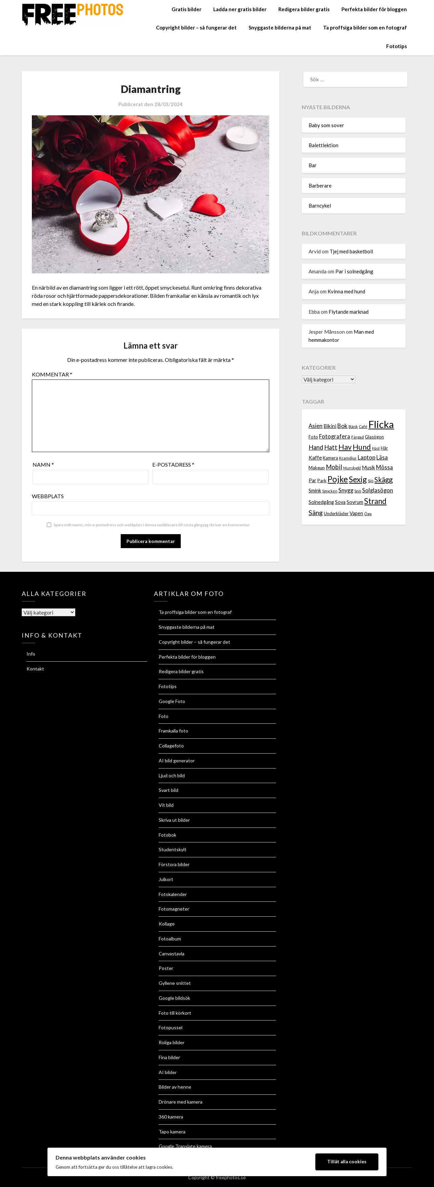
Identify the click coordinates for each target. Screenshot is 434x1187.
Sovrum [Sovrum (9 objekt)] (355, 502)
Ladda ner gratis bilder (240, 9)
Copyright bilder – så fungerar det (196, 27)
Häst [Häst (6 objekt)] (376, 448)
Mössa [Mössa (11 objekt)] (384, 467)
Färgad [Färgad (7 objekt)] (357, 437)
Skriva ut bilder (174, 820)
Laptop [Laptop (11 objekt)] (366, 457)
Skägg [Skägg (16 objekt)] (383, 479)
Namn (43, 464)
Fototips (396, 46)
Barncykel (320, 205)
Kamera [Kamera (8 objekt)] (330, 458)
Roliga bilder (171, 1042)
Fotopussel (170, 1027)
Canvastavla (171, 953)
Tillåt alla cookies (347, 1161)
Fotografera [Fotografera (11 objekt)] (334, 436)
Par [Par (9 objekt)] (312, 480)
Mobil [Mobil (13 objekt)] (334, 467)
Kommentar (52, 374)
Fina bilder (169, 1057)
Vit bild (166, 805)
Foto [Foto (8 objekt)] (313, 437)
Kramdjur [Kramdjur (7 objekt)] (348, 458)
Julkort (166, 879)
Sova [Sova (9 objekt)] (340, 502)
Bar (313, 165)
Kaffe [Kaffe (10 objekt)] (315, 457)
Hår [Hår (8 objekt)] (384, 448)
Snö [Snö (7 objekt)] (357, 490)
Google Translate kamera (185, 1146)
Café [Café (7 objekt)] (363, 426)
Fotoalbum (170, 938)
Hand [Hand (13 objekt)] (316, 447)
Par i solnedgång (354, 271)
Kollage (167, 924)
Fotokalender (173, 894)
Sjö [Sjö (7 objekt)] (370, 480)
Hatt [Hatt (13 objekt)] (330, 447)
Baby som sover (326, 125)
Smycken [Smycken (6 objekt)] (329, 491)
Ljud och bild (172, 775)
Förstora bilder (174, 864)
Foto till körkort (175, 1013)
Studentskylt (172, 849)
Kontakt (35, 669)
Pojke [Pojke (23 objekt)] (338, 479)
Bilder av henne (175, 1087)
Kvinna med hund (346, 291)
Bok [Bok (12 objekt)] (342, 425)
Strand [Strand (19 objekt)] (375, 501)
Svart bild (168, 790)
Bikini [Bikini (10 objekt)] (329, 426)
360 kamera (171, 1117)
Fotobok (167, 835)
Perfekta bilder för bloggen (374, 9)
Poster (166, 968)
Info (30, 654)
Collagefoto (171, 745)
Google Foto (172, 701)
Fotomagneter (174, 909)
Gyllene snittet (175, 983)
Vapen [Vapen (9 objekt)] (356, 513)
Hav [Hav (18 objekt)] (345, 447)
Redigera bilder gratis (304, 9)
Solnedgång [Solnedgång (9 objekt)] (321, 502)
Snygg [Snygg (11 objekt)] (345, 490)
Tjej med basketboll (351, 251)
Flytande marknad (349, 312)
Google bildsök (174, 998)
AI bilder (168, 1072)
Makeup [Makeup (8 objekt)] (317, 467)
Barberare (320, 185)
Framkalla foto (173, 731)
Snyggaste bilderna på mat (280, 27)
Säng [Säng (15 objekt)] (316, 513)
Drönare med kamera (180, 1102)
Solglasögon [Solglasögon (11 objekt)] (377, 490)
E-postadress (173, 464)
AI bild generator (177, 760)
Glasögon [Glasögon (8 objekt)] (374, 437)
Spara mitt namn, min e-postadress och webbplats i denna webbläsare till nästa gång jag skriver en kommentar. (152, 524)
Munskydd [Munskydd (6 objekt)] (352, 468)
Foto (164, 716)
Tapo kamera (172, 1131)
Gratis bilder (186, 9)
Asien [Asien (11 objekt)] (315, 426)
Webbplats (48, 496)
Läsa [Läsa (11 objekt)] (382, 457)
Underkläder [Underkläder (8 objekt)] (336, 513)
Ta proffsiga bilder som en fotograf (365, 27)
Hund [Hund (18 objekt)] (362, 447)
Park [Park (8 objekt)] (322, 480)
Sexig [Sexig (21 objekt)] (358, 479)
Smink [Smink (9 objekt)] (315, 490)
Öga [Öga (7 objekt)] (368, 513)
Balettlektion (323, 145)
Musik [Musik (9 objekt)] (368, 467)
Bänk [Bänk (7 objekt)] (353, 426)
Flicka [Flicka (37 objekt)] (381, 424)
